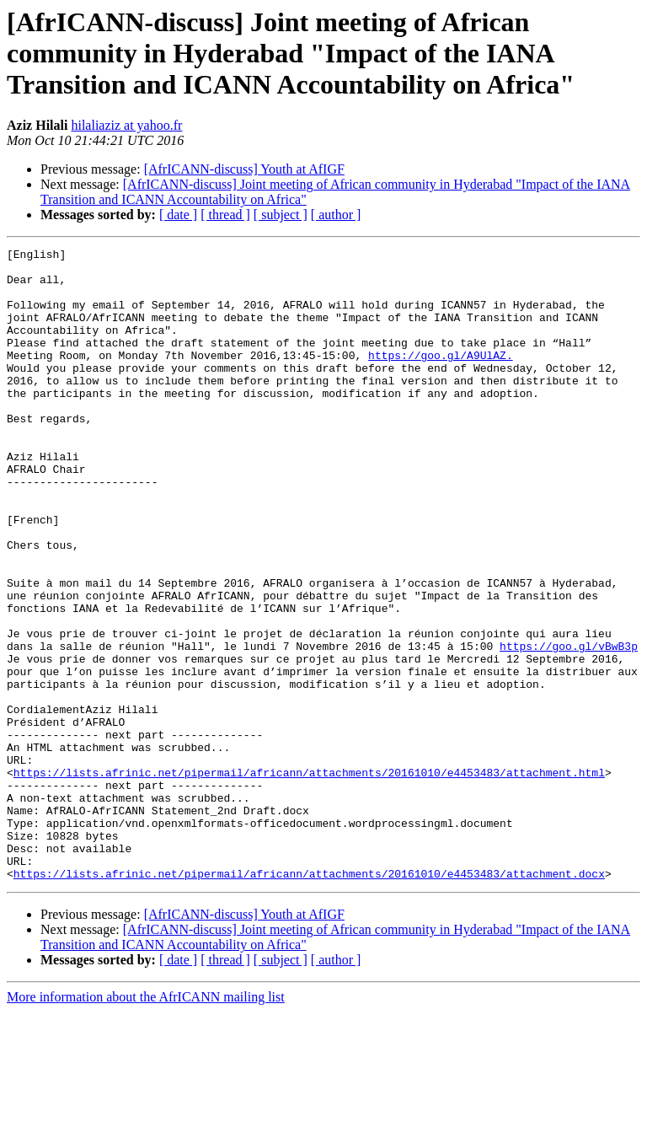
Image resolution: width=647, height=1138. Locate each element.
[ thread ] (225, 214)
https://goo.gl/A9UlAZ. (440, 377)
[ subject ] (280, 214)
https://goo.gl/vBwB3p (569, 726)
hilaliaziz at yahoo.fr (126, 125)
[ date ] (178, 214)
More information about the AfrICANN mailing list (146, 1123)
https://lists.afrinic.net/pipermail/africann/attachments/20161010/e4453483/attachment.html (309, 878)
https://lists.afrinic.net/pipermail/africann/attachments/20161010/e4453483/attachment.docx (309, 999)
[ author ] (336, 214)
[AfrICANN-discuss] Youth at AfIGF (244, 169)
